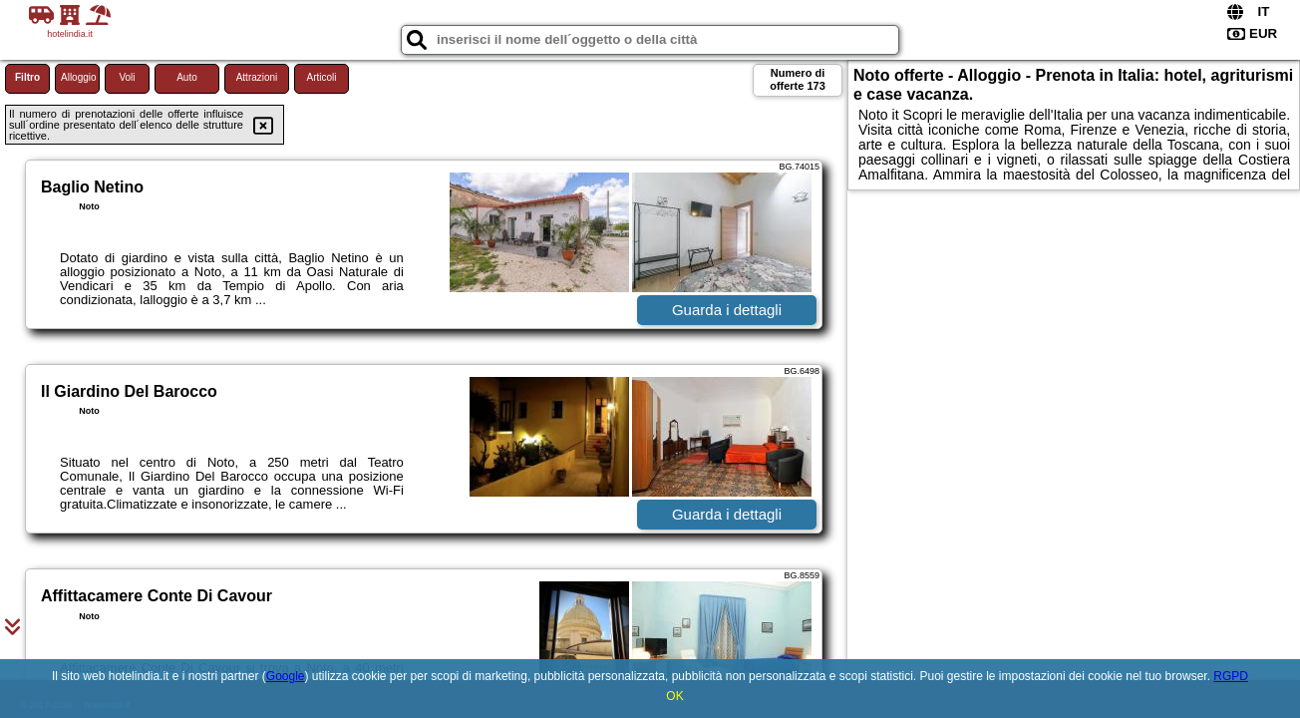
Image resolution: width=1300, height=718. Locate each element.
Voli (127, 77)
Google (285, 676)
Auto (186, 77)
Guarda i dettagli (727, 309)
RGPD (1230, 676)
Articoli (321, 77)
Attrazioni (257, 77)
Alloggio (79, 77)
